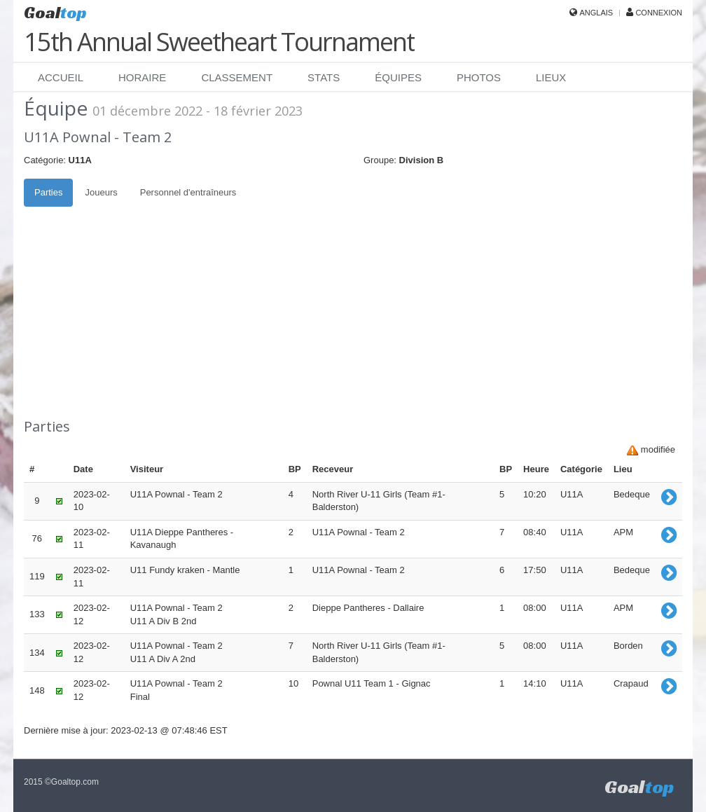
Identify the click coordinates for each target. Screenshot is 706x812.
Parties (48, 192)
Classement (236, 77)
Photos (479, 77)
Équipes (398, 77)
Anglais (596, 12)
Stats (323, 77)
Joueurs (101, 192)
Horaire (142, 77)
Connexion (658, 12)
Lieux (551, 77)
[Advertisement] (353, 312)
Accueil (60, 77)
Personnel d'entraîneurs (188, 192)
